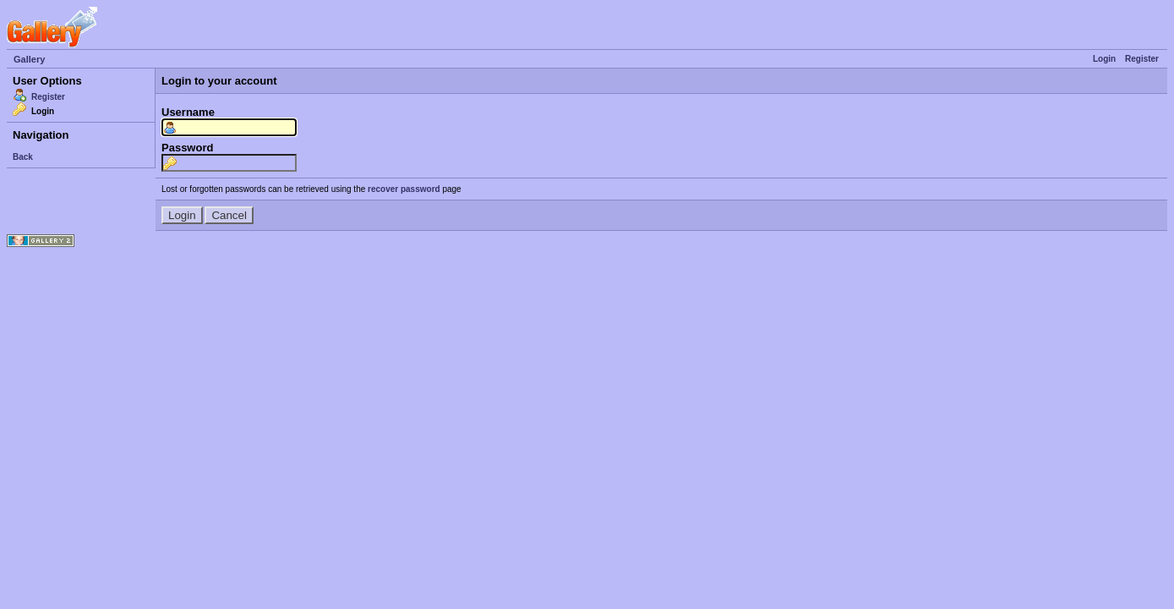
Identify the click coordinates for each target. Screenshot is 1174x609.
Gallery (29, 59)
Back (23, 157)
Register (1142, 58)
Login (1104, 58)
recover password (404, 189)
